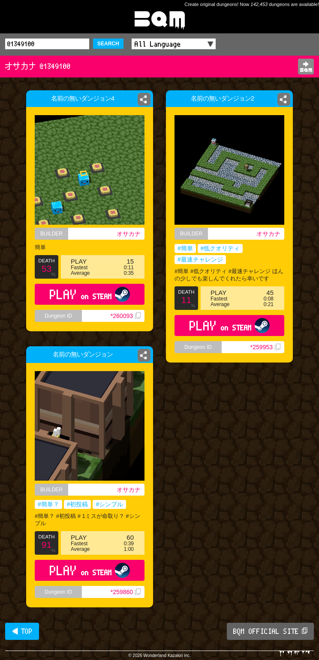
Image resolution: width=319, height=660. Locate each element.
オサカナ (129, 233)
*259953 (265, 347)
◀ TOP (22, 631)
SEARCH (108, 44)
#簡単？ (48, 504)
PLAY (90, 294)
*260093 (126, 315)
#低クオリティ (220, 248)
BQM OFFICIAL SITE (270, 631)
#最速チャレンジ (200, 259)
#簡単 (185, 248)
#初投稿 (77, 504)
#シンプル (109, 504)
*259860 (126, 592)
